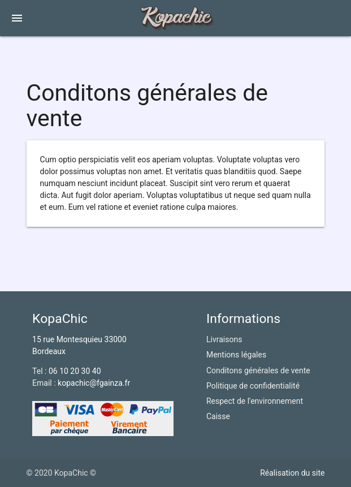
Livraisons (224, 339)
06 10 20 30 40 (75, 371)
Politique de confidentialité (253, 385)
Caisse (218, 416)
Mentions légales (236, 354)
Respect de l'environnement (254, 401)
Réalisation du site (292, 472)
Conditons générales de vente (258, 370)
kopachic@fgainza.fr (94, 382)
